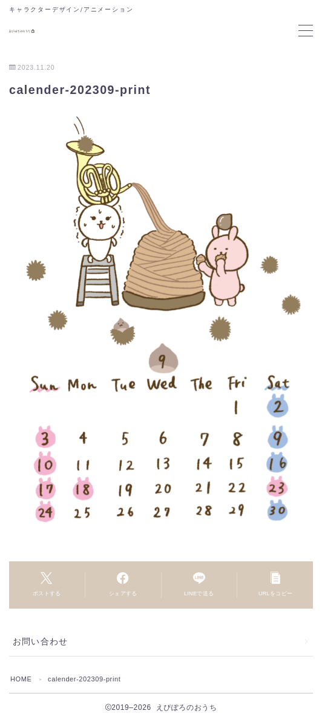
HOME (20, 679)
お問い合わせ (40, 641)
